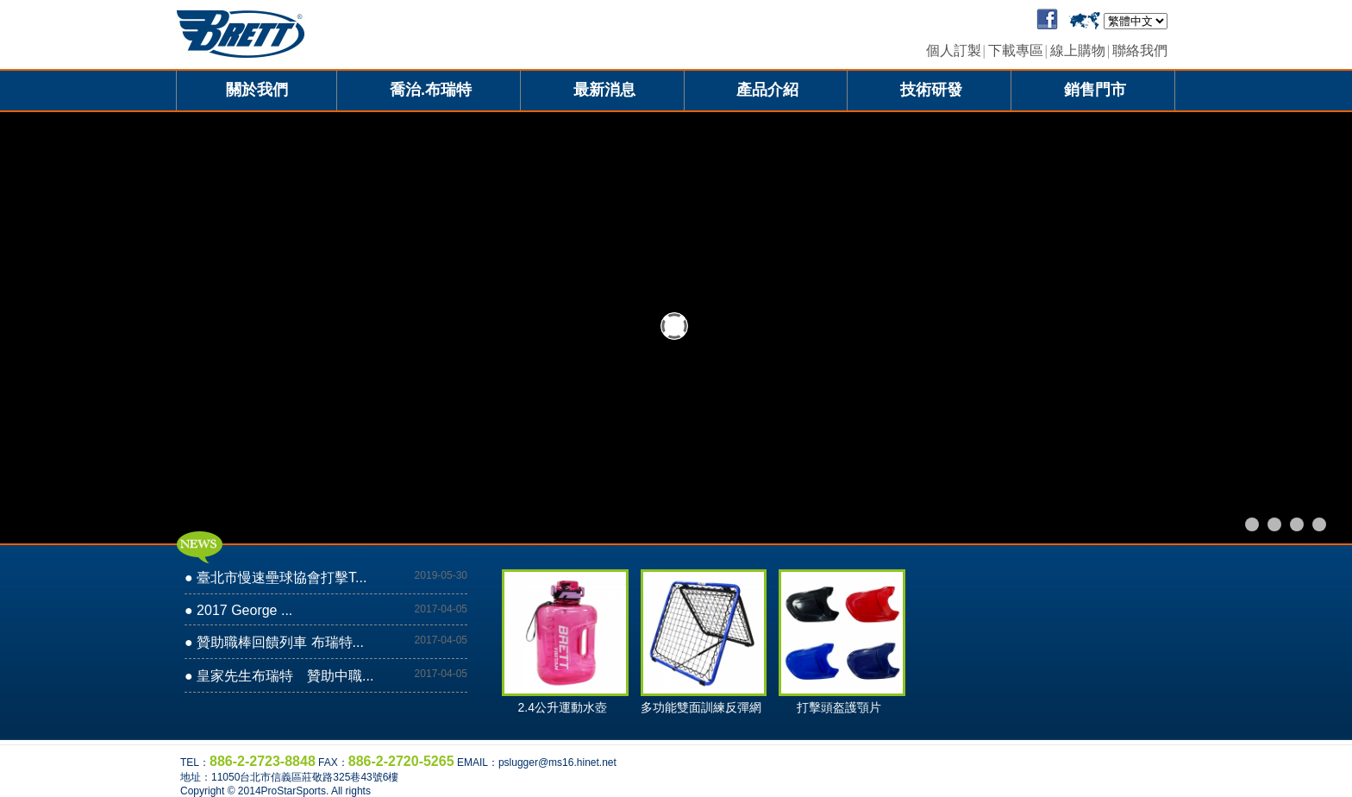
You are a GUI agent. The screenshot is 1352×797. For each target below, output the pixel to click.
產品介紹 (767, 89)
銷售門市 (1095, 89)
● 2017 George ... (238, 610)
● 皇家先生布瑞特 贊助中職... (279, 675)
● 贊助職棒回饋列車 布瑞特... (274, 642)
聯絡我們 (1139, 50)
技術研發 (931, 89)
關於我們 (257, 89)
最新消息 (604, 89)
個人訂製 (953, 50)
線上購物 (1077, 50)
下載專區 (1015, 50)
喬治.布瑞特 (431, 89)
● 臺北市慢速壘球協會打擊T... (275, 577)
